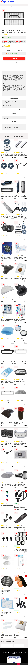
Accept (18, 664)
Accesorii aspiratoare (6, 6)
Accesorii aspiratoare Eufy (15, 6)
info (12, 157)
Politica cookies (12, 664)
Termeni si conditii (6, 652)
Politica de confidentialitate (16, 652)
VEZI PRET (14, 58)
